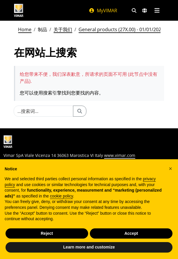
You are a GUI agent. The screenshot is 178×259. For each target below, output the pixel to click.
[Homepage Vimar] (18, 10)
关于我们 (63, 29)
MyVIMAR (103, 10)
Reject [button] (47, 233)
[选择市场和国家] (144, 10)
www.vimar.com (119, 155)
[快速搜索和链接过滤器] (134, 10)
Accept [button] (131, 233)
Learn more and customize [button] (89, 247)
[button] (170, 168)
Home (24, 29)
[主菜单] (157, 10)
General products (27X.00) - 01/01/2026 (121, 29)
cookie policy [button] (61, 196)
